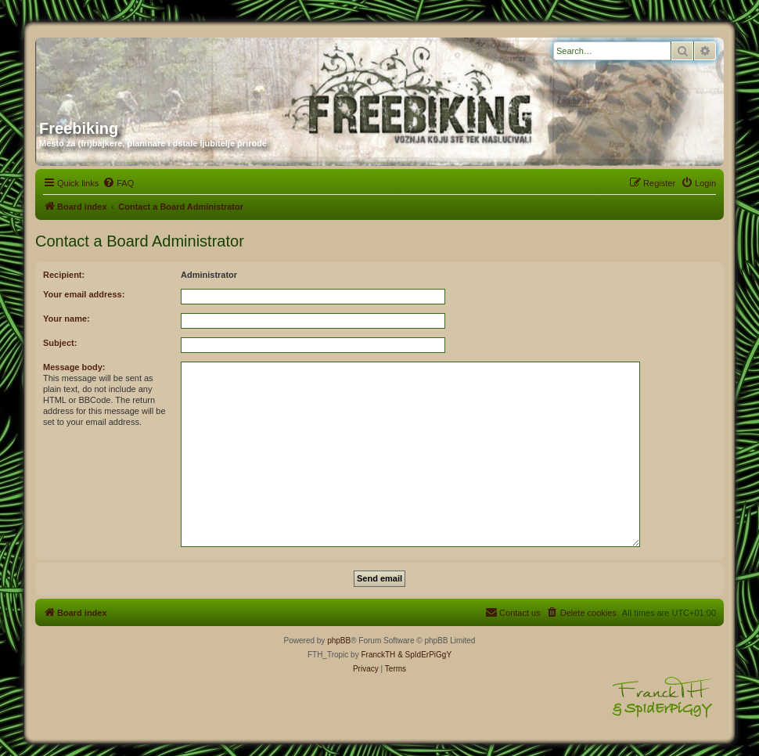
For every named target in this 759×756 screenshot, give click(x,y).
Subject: (60, 342)
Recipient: (64, 274)
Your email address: (83, 294)
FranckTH (378, 654)
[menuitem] (118, 183)
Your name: (66, 318)
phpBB (339, 640)
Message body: (74, 367)
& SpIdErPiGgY (424, 654)
